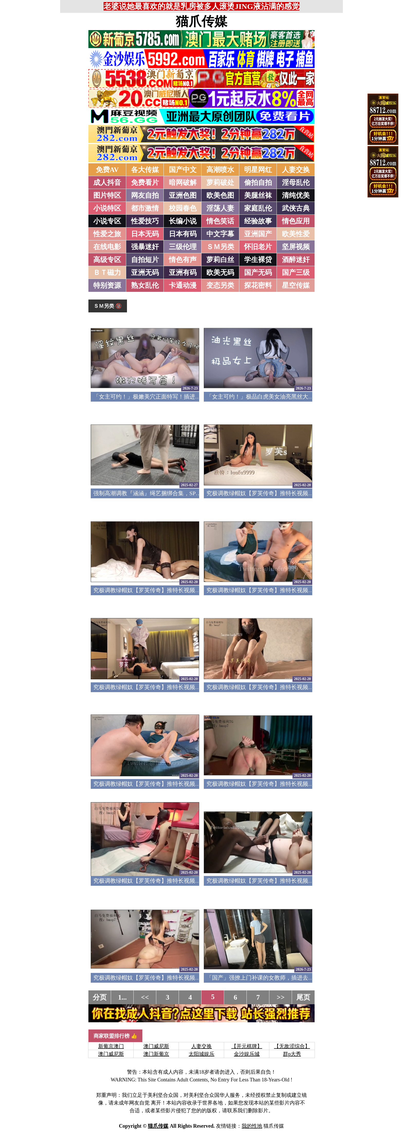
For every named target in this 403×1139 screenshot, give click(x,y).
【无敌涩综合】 (292, 1046)
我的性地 (252, 1126)
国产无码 (258, 272)
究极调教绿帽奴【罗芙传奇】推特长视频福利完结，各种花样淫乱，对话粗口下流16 (198, 881)
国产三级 (296, 272)
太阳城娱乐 (201, 1054)
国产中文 (183, 170)
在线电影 (107, 247)
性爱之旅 (107, 234)
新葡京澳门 (111, 1046)
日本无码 (145, 234)
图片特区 (107, 195)
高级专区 (107, 260)
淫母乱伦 (296, 182)
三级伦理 (183, 247)
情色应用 (296, 221)
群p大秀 (292, 1054)
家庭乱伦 (258, 208)
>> (281, 997)
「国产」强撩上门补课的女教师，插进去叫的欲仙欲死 (274, 977)
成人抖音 (107, 182)
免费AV (107, 170)
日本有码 (183, 234)
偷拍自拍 (258, 182)
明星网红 (258, 170)
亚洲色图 (183, 195)
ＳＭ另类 (220, 247)
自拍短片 (145, 260)
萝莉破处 (220, 182)
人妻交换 (296, 170)
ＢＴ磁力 (107, 272)
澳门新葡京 (156, 1054)
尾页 (303, 997)
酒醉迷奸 (296, 260)
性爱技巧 (145, 221)
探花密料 (258, 285)
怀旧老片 (258, 247)
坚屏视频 (296, 247)
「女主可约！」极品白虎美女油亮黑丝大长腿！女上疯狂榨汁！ (285, 396)
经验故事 (258, 221)
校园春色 (183, 208)
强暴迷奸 (145, 247)
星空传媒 (296, 285)
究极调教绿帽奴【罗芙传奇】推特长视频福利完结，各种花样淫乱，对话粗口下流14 (198, 977)
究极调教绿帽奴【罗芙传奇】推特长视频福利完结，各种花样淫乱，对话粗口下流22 (198, 590)
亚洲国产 (258, 234)
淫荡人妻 (220, 208)
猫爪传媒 (201, 21)
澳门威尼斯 (156, 1046)
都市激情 (145, 208)
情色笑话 (220, 221)
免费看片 (145, 182)
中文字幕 (220, 234)
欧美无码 (220, 272)
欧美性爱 (296, 234)
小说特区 (107, 208)
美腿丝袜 (258, 195)
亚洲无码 (145, 272)
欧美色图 (220, 195)
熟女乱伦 (145, 285)
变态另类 (220, 285)
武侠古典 (296, 208)
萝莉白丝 (220, 260)
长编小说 (183, 221)
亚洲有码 (183, 272)
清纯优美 (296, 195)
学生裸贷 (258, 260)
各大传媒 (145, 170)
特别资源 (107, 285)
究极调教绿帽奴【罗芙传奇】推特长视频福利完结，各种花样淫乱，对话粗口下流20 (198, 687)
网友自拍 (145, 195)
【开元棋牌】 (246, 1046)
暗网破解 (183, 182)
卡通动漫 (183, 285)
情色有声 (183, 260)
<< (145, 997)
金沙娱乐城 (247, 1054)
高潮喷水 (220, 170)
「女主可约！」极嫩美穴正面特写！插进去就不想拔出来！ (166, 396)
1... (122, 997)
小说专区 (107, 221)
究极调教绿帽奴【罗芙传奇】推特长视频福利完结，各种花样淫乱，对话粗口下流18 (198, 784)
